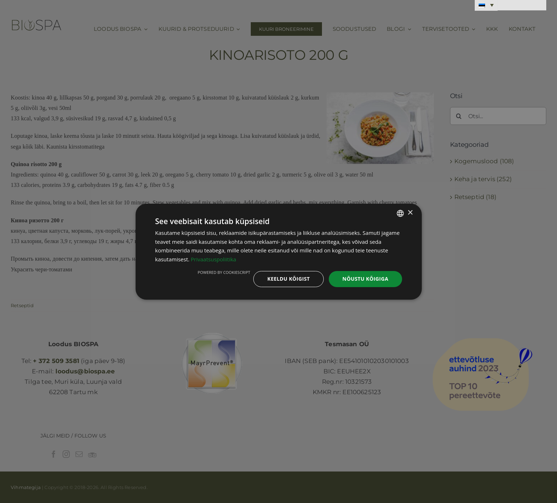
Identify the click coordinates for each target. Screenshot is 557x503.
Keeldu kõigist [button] (288, 278)
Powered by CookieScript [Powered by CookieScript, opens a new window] (224, 272)
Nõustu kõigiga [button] (365, 278)
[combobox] (400, 213)
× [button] (410, 213)
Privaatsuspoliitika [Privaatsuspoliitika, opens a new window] (213, 259)
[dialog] (279, 251)
